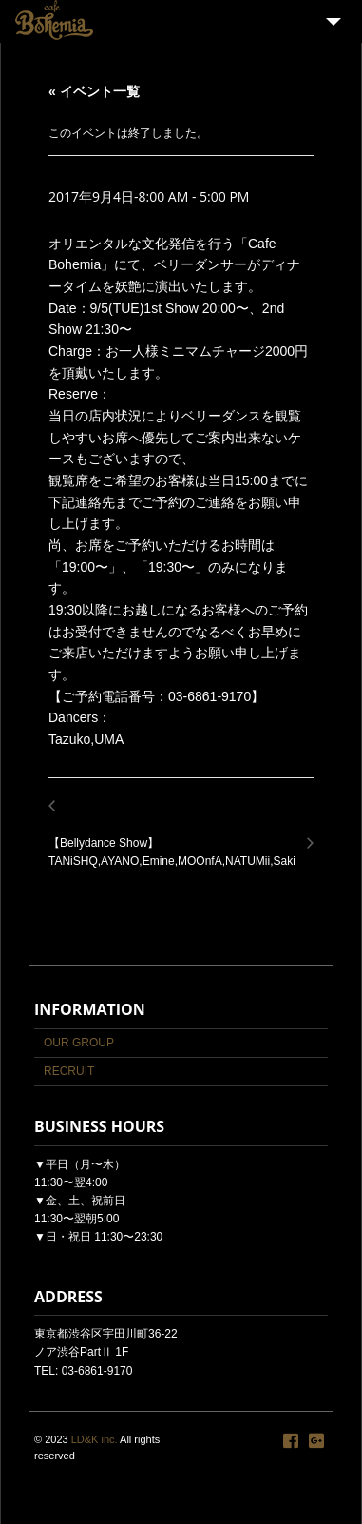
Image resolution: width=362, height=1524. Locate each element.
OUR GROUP (79, 1042)
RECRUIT (69, 1071)
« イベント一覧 (94, 91)
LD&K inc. (94, 1439)
